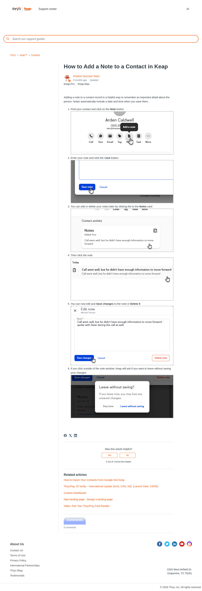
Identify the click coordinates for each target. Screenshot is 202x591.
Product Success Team (86, 76)
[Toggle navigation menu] (188, 9)
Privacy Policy (18, 560)
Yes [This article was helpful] (109, 455)
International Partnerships (25, 565)
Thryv (13, 55)
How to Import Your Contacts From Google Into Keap (94, 479)
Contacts (35, 55)
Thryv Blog (16, 570)
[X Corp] (70, 435)
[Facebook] (65, 435)
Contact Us (16, 550)
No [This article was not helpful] (127, 455)
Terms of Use (17, 555)
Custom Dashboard (75, 492)
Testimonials (17, 575)
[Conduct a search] (101, 38)
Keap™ (23, 55)
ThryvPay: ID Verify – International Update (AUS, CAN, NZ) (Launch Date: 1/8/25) (111, 486)
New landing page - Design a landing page (88, 499)
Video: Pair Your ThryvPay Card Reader (87, 505)
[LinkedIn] (75, 435)
